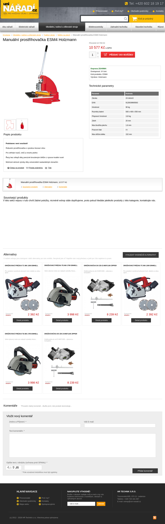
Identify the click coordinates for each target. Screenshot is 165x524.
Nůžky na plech (64, 35)
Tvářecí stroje (49, 35)
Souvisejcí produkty (16, 197)
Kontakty (160, 11)
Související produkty (30, 187)
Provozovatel (101, 11)
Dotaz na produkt (17, 168)
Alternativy (48, 187)
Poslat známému (36, 168)
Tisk (49, 168)
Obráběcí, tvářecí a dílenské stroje (27, 35)
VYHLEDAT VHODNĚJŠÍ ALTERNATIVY (140, 255)
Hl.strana (6, 35)
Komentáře (63, 187)
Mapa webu (24, 504)
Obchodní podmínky (139, 11)
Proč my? (119, 11)
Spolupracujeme (48, 504)
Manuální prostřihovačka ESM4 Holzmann (39, 182)
